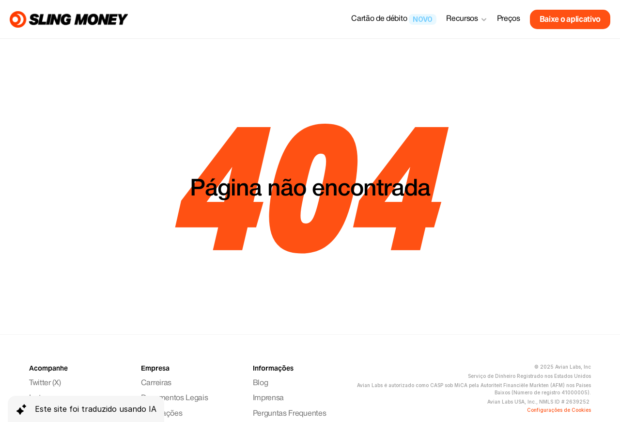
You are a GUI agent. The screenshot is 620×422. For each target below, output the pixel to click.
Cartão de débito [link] (379, 19)
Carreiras (156, 383)
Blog (260, 383)
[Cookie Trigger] (559, 409)
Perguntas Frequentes (289, 413)
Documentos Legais (174, 398)
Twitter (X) (45, 383)
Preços (508, 19)
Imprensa (268, 398)
